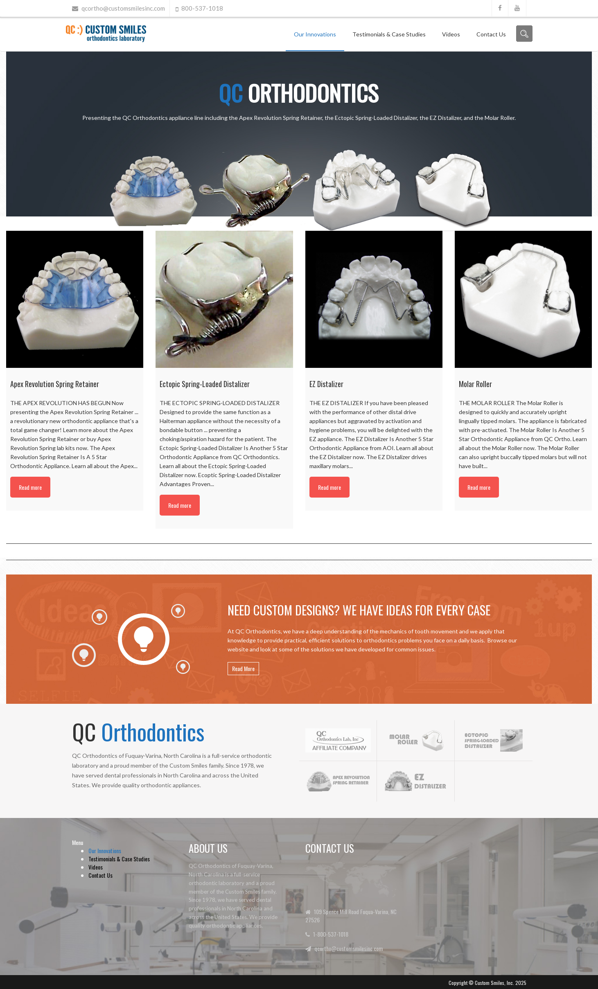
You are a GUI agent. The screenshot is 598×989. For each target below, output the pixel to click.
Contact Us (491, 34)
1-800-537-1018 (330, 934)
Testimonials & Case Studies (389, 34)
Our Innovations (315, 34)
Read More (243, 668)
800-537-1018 (202, 8)
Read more (30, 487)
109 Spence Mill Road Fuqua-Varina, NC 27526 (351, 915)
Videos (451, 34)
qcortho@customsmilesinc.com (123, 8)
